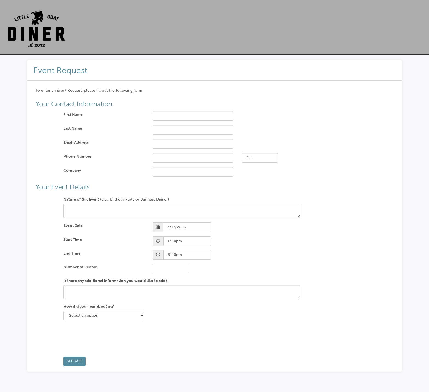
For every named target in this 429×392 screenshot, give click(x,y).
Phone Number (77, 156)
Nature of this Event (81, 199)
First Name (73, 114)
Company (72, 170)
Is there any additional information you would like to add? (115, 280)
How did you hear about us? (88, 306)
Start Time (72, 239)
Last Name (72, 128)
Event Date (73, 225)
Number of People (80, 267)
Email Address (76, 142)
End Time (71, 253)
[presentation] (105, 340)
